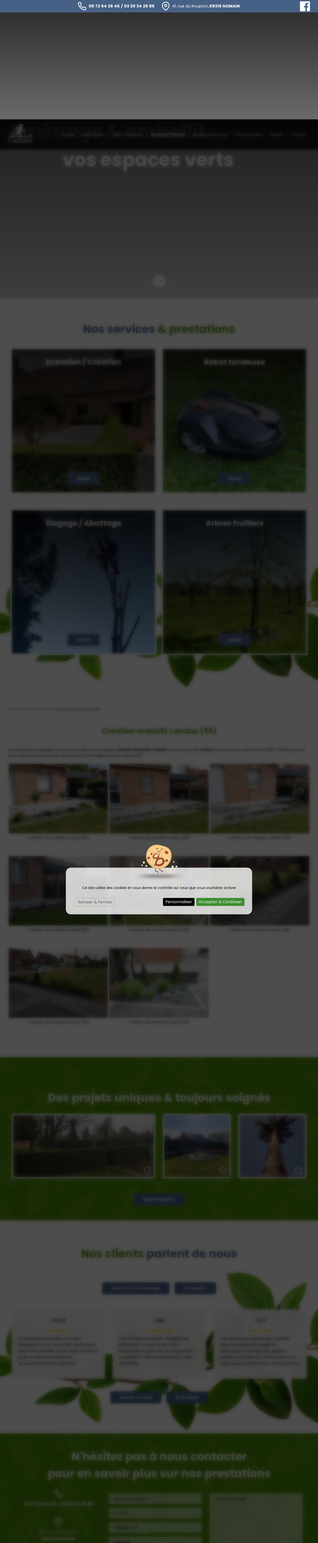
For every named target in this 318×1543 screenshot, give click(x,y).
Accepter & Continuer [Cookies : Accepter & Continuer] (220, 782)
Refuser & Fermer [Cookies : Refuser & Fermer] (95, 783)
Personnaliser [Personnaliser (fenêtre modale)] (178, 782)
